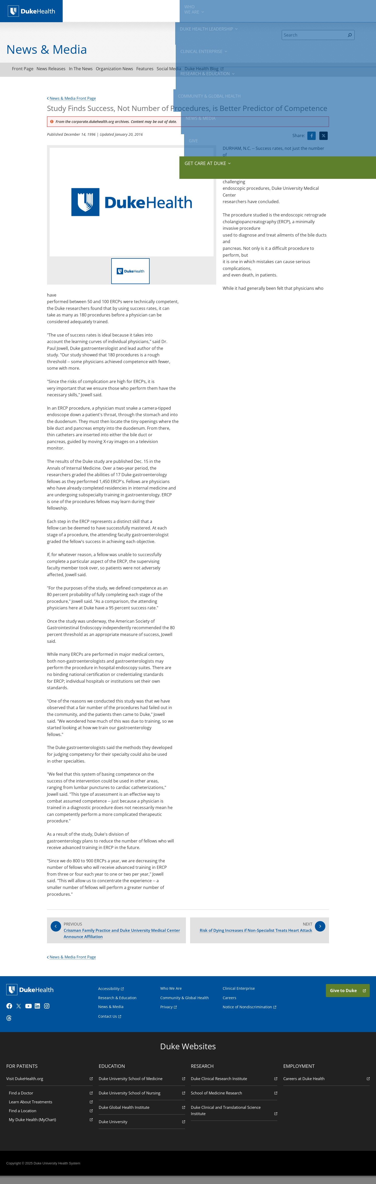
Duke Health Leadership (123, 10)
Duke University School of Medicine (142, 1086)
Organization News (130, 70)
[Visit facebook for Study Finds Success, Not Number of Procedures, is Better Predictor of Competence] (311, 137)
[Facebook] (12, 1014)
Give (328, 8)
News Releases (58, 70)
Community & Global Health (259, 10)
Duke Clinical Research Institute (234, 1086)
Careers (229, 1004)
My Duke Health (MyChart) (51, 1127)
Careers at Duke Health (325, 1086)
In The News (92, 70)
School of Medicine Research (234, 1101)
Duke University (142, 1130)
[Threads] (12, 1026)
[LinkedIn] (40, 1014)
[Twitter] (21, 1014)
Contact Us (107, 1023)
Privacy (166, 1013)
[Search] (313, 35)
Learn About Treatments (51, 1110)
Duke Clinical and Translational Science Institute (234, 1118)
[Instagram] (50, 1014)
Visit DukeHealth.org (50, 1086)
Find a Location (51, 1119)
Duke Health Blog (233, 69)
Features (165, 70)
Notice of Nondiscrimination (247, 1013)
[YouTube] (31, 1014)
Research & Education (211, 10)
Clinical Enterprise (167, 10)
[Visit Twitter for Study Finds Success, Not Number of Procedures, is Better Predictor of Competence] (323, 137)
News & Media (301, 10)
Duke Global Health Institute (142, 1115)
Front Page (25, 70)
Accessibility (109, 995)
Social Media (194, 70)
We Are (88, 10)
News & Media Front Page (73, 100)
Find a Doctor (51, 1101)
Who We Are (171, 994)
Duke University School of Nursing (142, 1101)
